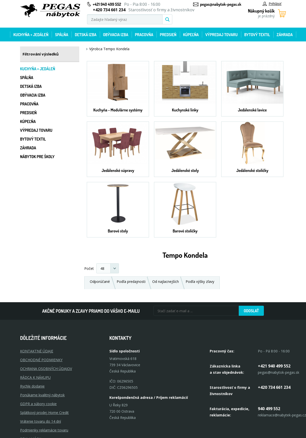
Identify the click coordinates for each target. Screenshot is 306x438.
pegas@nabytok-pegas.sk (220, 4)
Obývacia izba (115, 34)
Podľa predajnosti (131, 281)
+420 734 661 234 (274, 387)
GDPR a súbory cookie (38, 403)
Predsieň (168, 34)
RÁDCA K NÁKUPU (35, 377)
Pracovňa (144, 34)
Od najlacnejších (165, 281)
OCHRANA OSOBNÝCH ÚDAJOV (46, 368)
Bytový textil (257, 34)
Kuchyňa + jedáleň (30, 34)
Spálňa (61, 34)
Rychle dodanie (32, 386)
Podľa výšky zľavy (200, 281)
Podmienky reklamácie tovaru (44, 430)
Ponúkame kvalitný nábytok (42, 395)
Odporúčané (100, 281)
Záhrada (285, 34)
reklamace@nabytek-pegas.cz (282, 415)
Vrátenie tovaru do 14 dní (40, 421)
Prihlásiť (272, 3)
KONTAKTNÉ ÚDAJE (36, 351)
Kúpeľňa (191, 34)
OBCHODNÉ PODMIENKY (41, 359)
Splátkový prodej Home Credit (44, 412)
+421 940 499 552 (107, 4)
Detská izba (85, 34)
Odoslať (251, 310)
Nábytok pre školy (37, 156)
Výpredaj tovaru (221, 34)
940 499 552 (269, 408)
